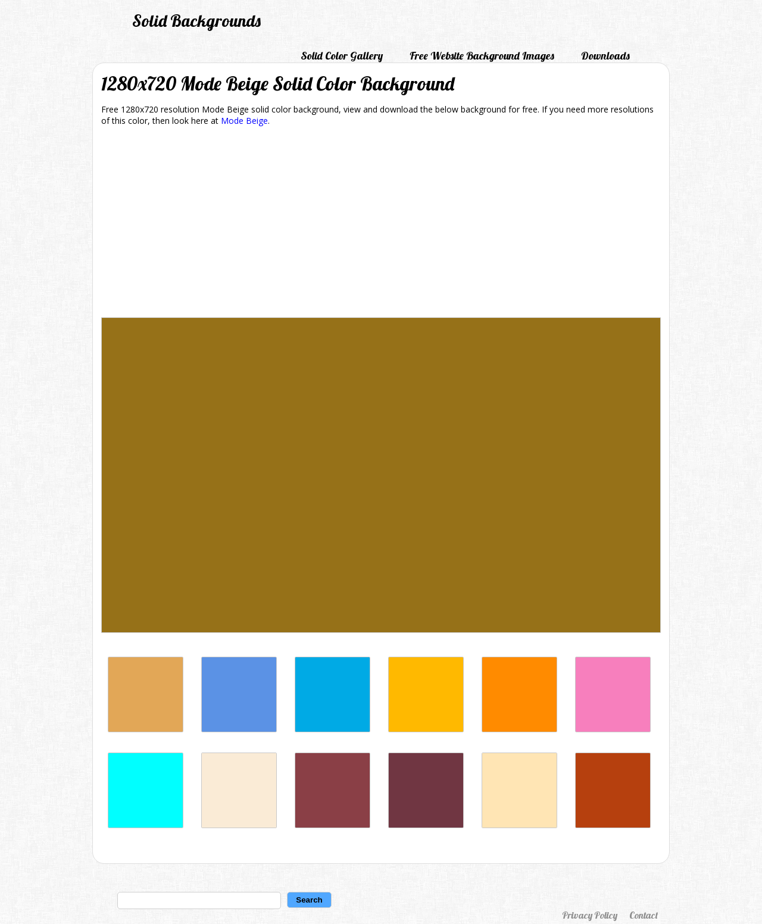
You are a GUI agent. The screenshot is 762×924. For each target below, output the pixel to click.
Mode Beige (244, 120)
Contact (643, 915)
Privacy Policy (589, 915)
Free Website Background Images (482, 56)
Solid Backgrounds (196, 20)
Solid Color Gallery (342, 56)
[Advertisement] (381, 224)
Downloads (605, 56)
